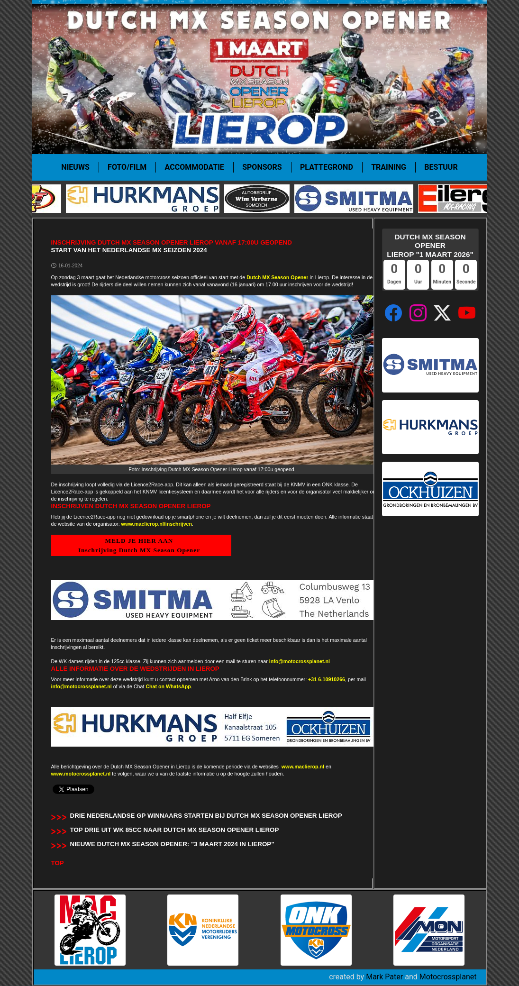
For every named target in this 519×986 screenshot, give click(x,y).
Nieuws (75, 167)
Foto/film (127, 167)
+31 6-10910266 (326, 679)
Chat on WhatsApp (168, 686)
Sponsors (262, 167)
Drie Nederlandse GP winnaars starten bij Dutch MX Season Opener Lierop (206, 815)
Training (388, 167)
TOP (57, 863)
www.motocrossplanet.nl (81, 773)
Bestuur (440, 167)
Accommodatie (194, 167)
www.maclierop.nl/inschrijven (156, 524)
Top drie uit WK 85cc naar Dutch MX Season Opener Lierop (174, 829)
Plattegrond (326, 167)
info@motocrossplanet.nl (299, 661)
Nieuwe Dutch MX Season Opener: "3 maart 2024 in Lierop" (172, 844)
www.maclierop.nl (303, 766)
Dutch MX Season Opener (277, 277)
